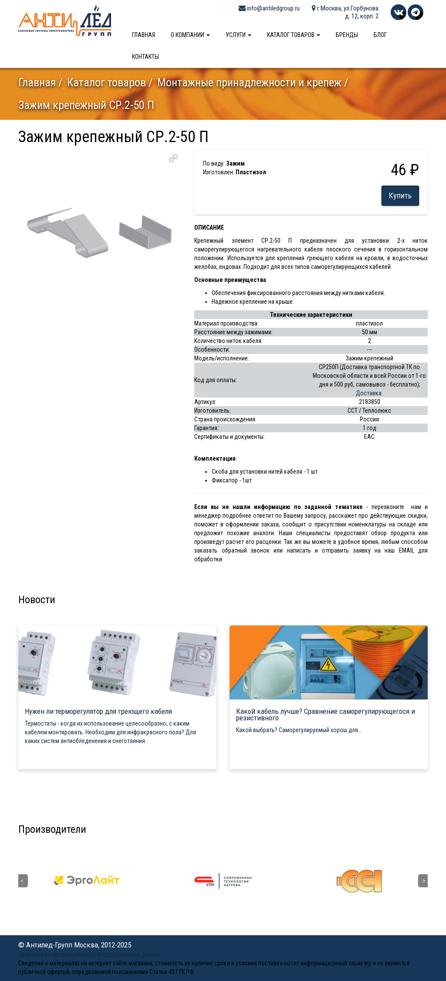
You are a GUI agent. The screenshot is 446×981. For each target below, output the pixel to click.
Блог (380, 34)
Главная (143, 34)
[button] (173, 158)
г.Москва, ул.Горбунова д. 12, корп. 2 (345, 12)
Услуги (238, 34)
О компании (190, 34)
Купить (400, 195)
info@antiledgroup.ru (269, 8)
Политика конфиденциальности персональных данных (89, 954)
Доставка (369, 393)
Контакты (145, 56)
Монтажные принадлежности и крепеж (249, 82)
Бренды (347, 34)
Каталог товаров (293, 34)
